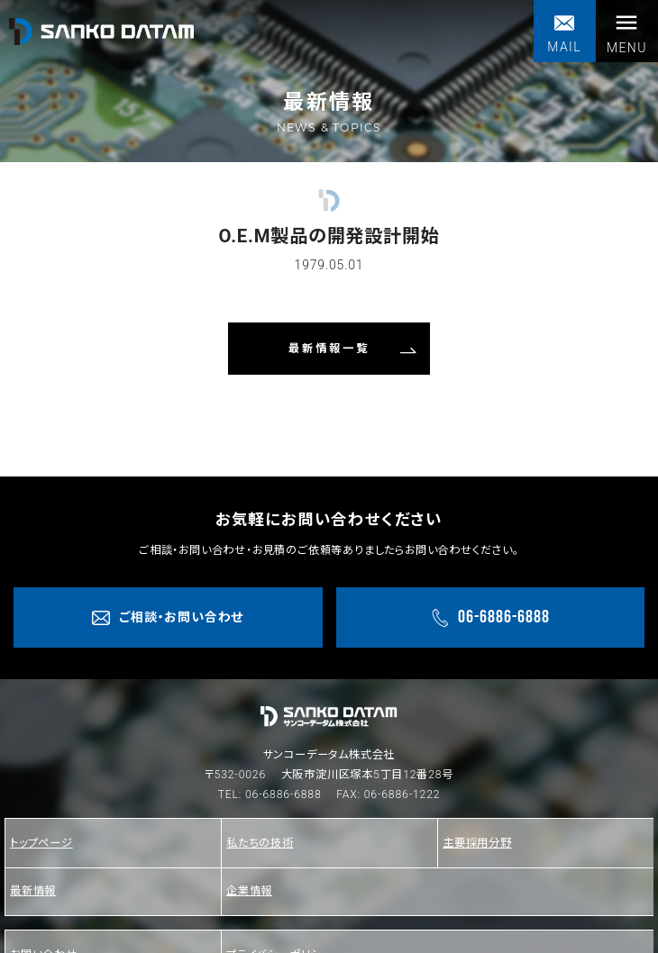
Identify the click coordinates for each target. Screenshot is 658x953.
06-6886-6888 (283, 794)
